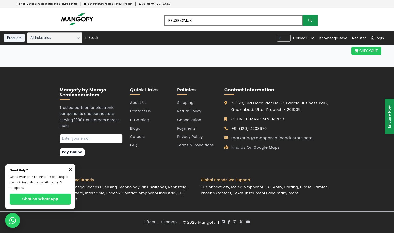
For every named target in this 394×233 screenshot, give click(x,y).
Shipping (185, 102)
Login (377, 38)
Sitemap (169, 221)
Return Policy (189, 111)
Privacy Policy (190, 136)
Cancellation (189, 119)
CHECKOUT (366, 51)
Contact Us (140, 111)
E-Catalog (139, 119)
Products (14, 38)
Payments (186, 128)
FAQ (133, 145)
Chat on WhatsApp (40, 198)
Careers (137, 136)
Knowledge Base (333, 38)
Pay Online (72, 152)
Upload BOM (303, 38)
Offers (149, 221)
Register (359, 38)
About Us (138, 102)
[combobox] (54, 37)
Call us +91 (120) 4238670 (156, 3)
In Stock (91, 37)
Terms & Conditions (195, 145)
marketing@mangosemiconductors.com (109, 3)
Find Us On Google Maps (255, 147)
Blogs (135, 128)
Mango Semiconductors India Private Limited (52, 3)
